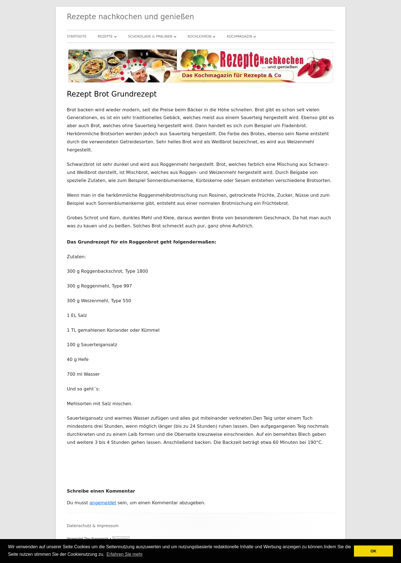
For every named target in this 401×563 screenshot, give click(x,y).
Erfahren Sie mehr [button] (124, 554)
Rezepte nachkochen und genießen (130, 17)
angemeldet (102, 502)
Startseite (77, 36)
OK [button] (373, 551)
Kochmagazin (239, 36)
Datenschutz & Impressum (93, 525)
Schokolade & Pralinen (150, 36)
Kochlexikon (200, 36)
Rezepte (105, 36)
